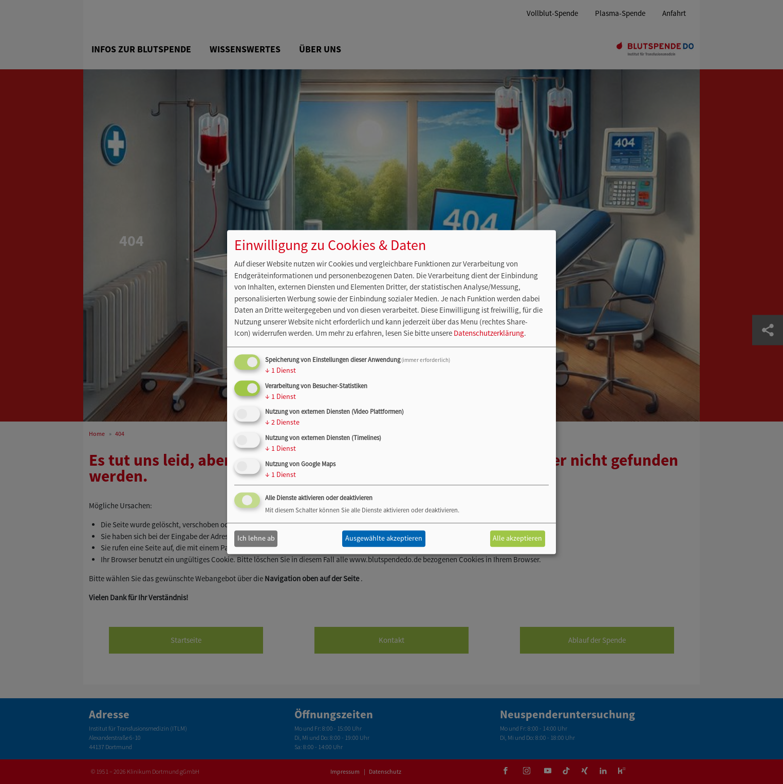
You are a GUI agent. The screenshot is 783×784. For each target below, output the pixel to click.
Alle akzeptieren (517, 538)
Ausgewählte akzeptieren (383, 538)
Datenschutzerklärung (489, 333)
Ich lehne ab (256, 538)
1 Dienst (280, 370)
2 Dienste (282, 422)
